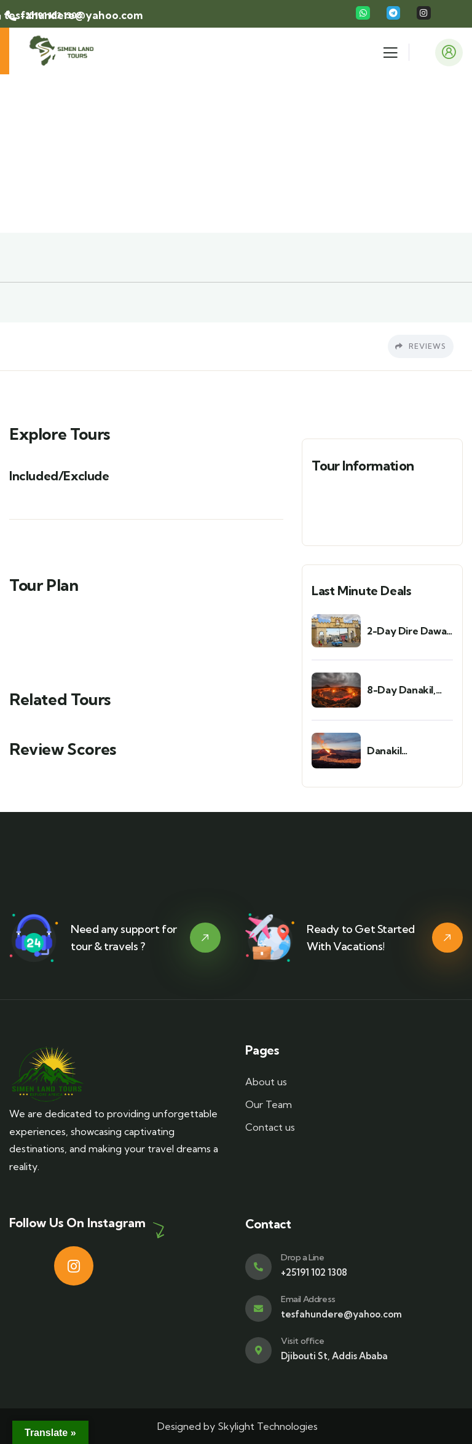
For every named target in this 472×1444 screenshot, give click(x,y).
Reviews (420, 346)
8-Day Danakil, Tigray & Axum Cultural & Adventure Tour (404, 690)
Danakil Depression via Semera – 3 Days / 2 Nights (408, 750)
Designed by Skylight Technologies (236, 1426)
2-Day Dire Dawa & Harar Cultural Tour (406, 631)
